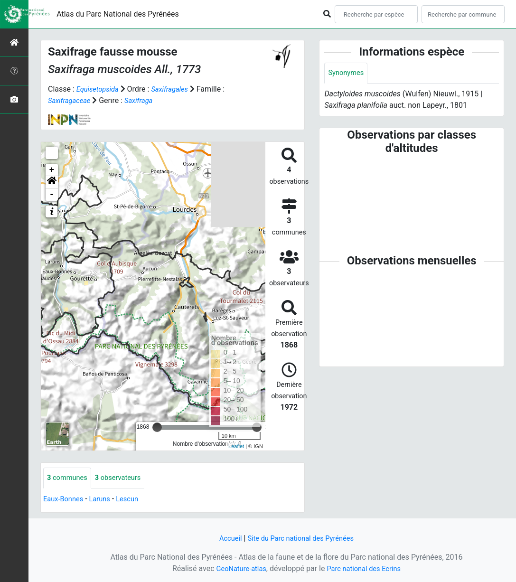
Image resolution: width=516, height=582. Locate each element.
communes (69, 478)
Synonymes (347, 73)
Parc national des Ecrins (366, 568)
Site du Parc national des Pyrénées (302, 538)
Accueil (225, 538)
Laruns (104, 499)
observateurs (124, 478)
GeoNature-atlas (237, 568)
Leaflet (236, 446)
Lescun (134, 499)
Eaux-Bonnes (65, 499)
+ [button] (52, 170)
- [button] (52, 194)
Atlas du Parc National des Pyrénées (117, 14)
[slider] (157, 427)
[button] (52, 182)
